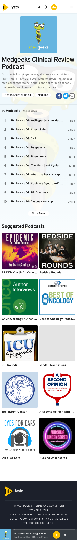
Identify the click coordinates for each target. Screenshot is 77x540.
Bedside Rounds (50, 272)
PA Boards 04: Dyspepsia (28, 148)
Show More (38, 213)
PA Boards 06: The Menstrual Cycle (35, 166)
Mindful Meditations (52, 365)
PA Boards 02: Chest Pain (28, 130)
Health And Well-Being (18, 95)
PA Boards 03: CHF (23, 139)
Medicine (43, 95)
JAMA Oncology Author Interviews (25, 319)
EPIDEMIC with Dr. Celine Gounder (25, 272)
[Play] (56, 535)
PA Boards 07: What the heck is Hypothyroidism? (37, 175)
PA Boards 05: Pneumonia (28, 157)
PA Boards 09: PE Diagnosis (30, 193)
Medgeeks (13, 111)
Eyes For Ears (11, 458)
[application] (38, 535)
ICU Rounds (9, 365)
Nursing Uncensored (53, 458)
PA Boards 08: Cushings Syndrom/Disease (37, 184)
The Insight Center (14, 412)
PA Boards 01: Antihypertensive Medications (38, 533)
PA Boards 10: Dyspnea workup (32, 202)
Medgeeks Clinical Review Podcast (31, 537)
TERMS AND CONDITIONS (49, 506)
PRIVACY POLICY (22, 506)
